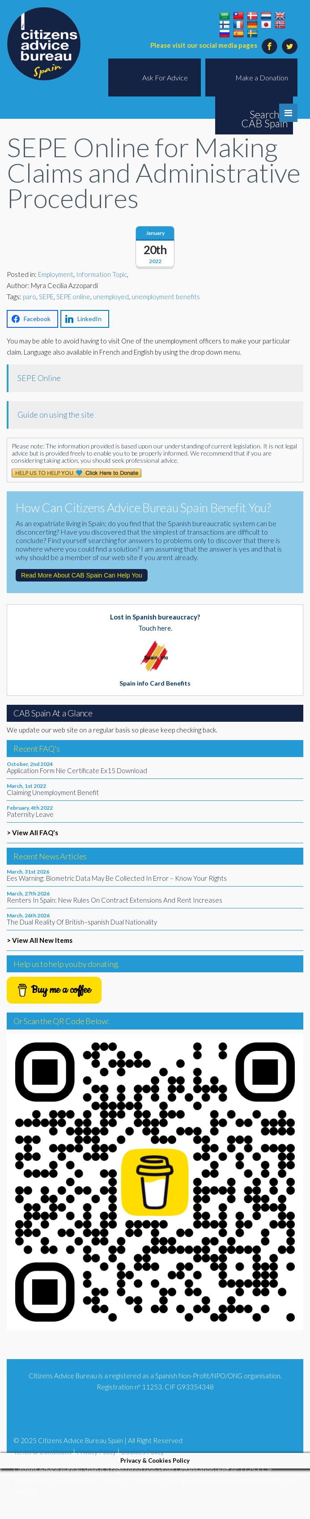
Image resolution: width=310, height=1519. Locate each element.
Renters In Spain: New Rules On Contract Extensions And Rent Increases (114, 900)
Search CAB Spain (264, 119)
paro (29, 297)
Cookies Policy (142, 1452)
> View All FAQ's (32, 833)
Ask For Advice (165, 77)
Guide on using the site (55, 414)
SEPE (46, 297)
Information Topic (101, 274)
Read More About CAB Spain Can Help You (81, 575)
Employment (55, 274)
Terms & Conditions (42, 1452)
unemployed (111, 297)
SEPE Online (39, 378)
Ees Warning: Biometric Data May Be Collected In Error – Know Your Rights (117, 878)
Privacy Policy (96, 1452)
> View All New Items (39, 940)
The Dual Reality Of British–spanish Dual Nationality (82, 922)
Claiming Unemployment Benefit (53, 792)
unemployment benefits (166, 297)
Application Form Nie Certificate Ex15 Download (77, 770)
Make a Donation (261, 77)
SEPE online (73, 297)
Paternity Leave (30, 814)
